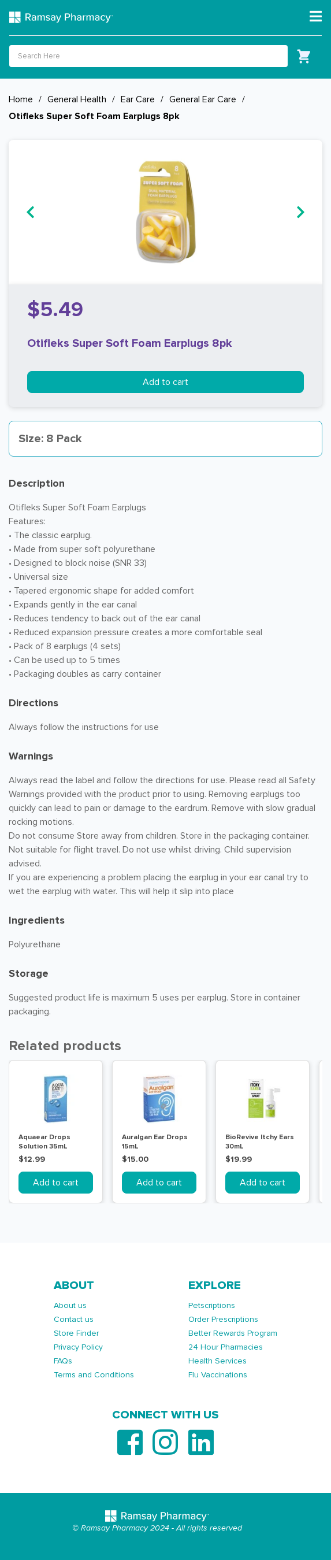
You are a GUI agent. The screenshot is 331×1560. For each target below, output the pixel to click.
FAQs (63, 1361)
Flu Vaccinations (217, 1375)
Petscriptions (211, 1305)
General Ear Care (202, 99)
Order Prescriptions (223, 1319)
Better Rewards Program (232, 1333)
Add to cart (165, 382)
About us (70, 1305)
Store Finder (76, 1333)
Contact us (74, 1319)
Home (21, 99)
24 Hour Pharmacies (225, 1347)
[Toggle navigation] (316, 16)
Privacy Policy (78, 1347)
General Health (76, 99)
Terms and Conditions (94, 1375)
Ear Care (138, 99)
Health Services (217, 1361)
